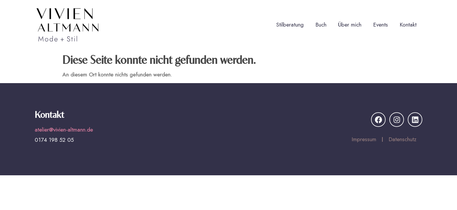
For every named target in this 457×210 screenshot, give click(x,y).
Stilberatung (290, 25)
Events (380, 25)
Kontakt (408, 25)
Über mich (349, 25)
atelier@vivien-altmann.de (64, 130)
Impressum (363, 139)
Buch (320, 25)
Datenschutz (402, 139)
